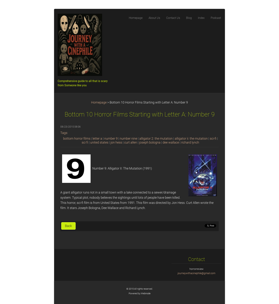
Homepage (99, 102)
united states (99, 142)
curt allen (130, 142)
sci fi (85, 142)
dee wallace (171, 142)
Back (68, 226)
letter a (97, 138)
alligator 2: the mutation (156, 138)
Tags (63, 133)
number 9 (111, 138)
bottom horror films (76, 138)
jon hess (116, 142)
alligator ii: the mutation (191, 138)
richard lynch (190, 142)
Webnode (146, 293)
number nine (128, 138)
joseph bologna (149, 142)
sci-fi (213, 138)
